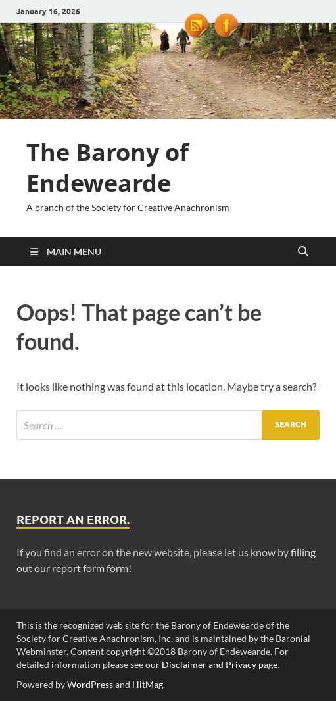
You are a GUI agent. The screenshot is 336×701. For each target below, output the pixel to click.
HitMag (147, 684)
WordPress (90, 684)
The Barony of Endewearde (107, 167)
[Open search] (303, 252)
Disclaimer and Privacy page (219, 664)
